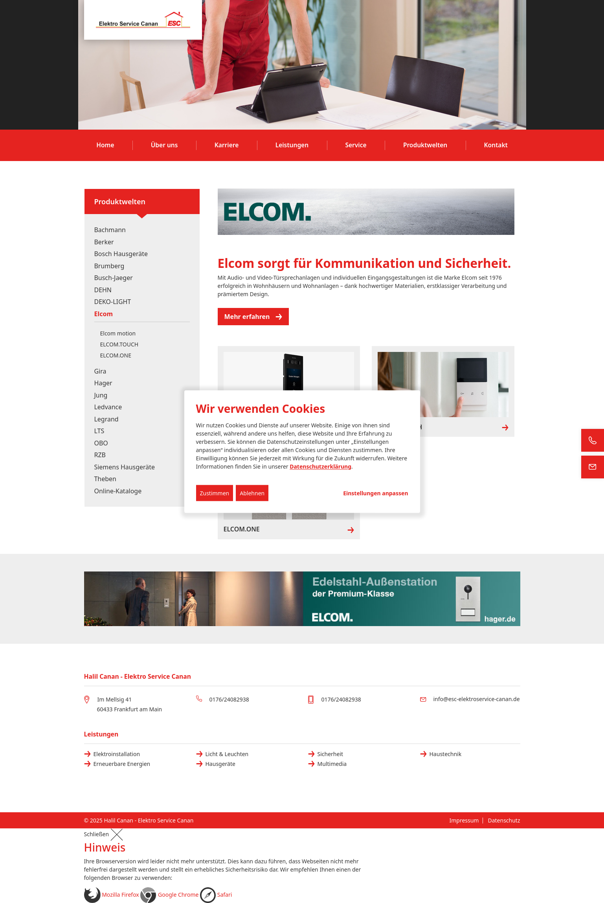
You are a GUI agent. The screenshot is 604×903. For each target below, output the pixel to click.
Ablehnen (252, 493)
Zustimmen (214, 493)
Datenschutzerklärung (320, 466)
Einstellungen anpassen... (375, 493)
